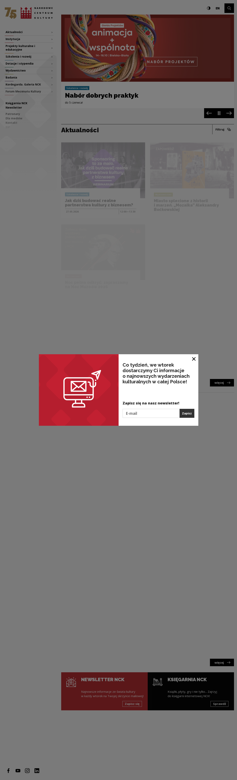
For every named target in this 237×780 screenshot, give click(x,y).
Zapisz (187, 413)
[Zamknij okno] (194, 358)
